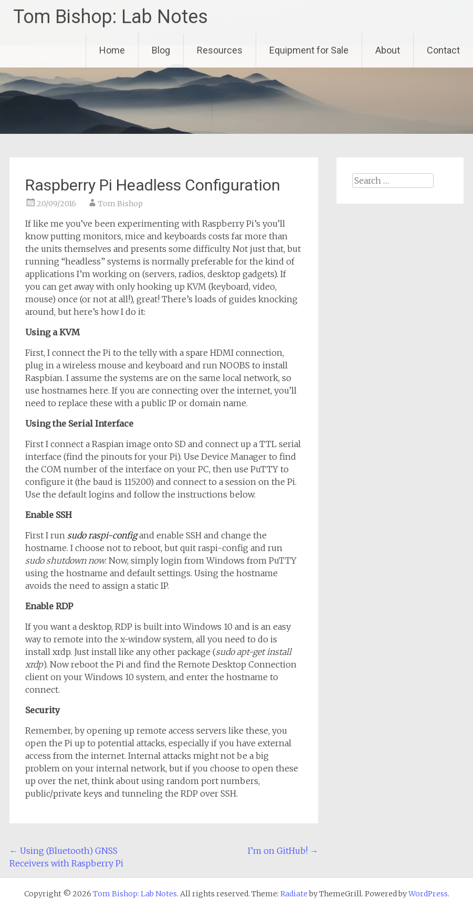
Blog (161, 50)
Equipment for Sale (309, 50)
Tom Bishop (120, 203)
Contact (443, 50)
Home (112, 50)
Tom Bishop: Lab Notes (110, 17)
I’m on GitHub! (283, 850)
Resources (220, 50)
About (387, 50)
